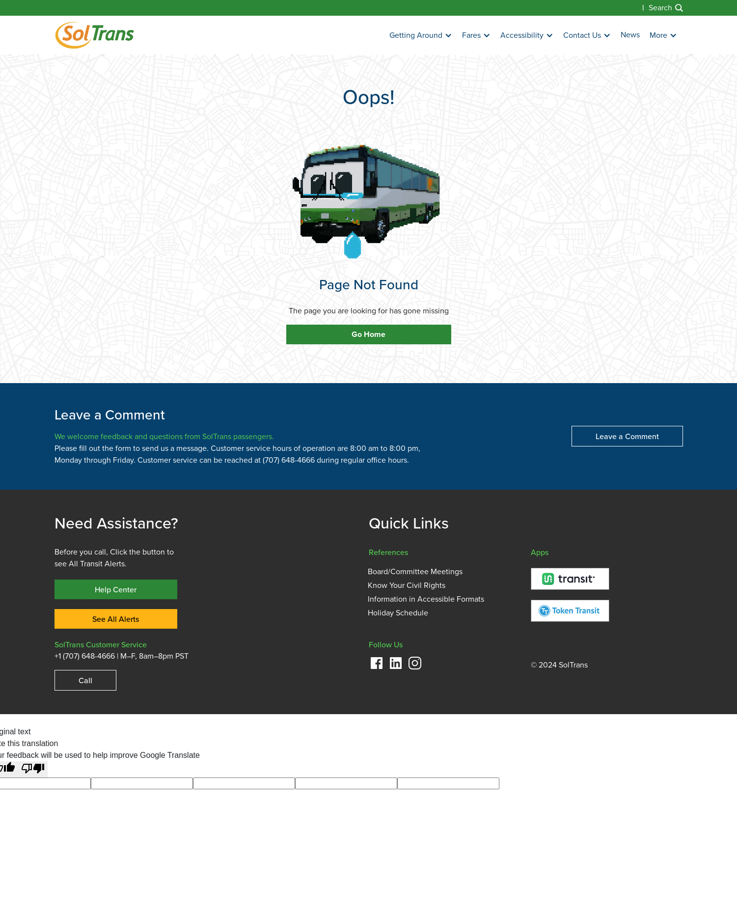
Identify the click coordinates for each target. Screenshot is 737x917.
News (630, 35)
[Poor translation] (33, 769)
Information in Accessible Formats (426, 599)
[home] (95, 35)
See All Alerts (115, 618)
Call (85, 680)
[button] (420, 36)
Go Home (368, 334)
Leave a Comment (627, 436)
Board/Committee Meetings (415, 572)
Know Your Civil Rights (406, 585)
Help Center (115, 589)
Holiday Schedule (398, 613)
